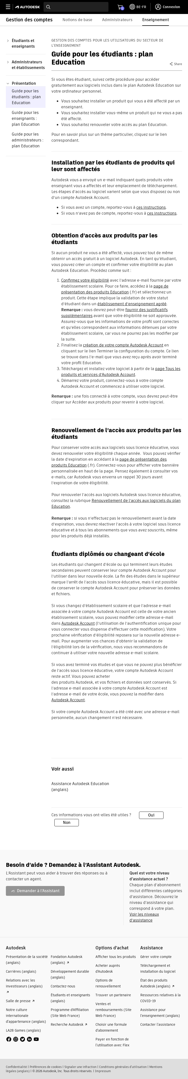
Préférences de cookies (46, 1067)
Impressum (103, 1071)
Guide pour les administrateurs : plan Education (27, 140)
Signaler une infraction (80, 1067)
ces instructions (151, 207)
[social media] (22, 1039)
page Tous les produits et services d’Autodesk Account (120, 371)
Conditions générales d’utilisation (123, 1067)
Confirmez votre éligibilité (85, 280)
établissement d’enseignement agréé (131, 304)
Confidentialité (16, 1067)
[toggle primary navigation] (10, 7)
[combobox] (76, 7)
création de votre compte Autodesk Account (123, 345)
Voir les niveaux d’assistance (144, 917)
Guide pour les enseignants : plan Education (26, 118)
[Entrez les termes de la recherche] (76, 7)
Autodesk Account (78, 623)
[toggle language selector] (137, 7)
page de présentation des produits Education (114, 289)
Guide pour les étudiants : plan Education (26, 97)
